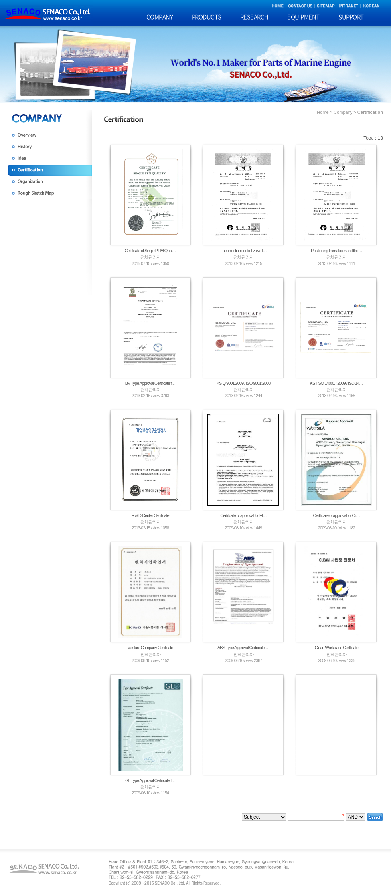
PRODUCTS (206, 16)
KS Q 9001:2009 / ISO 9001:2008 (244, 383)
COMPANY (159, 16)
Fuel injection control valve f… (243, 250)
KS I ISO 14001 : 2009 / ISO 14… (336, 383)
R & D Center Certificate (150, 515)
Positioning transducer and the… (336, 250)
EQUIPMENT (303, 16)
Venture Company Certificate (150, 647)
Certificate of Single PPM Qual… (150, 250)
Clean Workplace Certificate (336, 647)
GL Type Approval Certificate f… (150, 780)
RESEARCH (254, 16)
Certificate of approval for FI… (243, 515)
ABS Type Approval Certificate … (243, 647)
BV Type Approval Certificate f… (150, 383)
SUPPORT (351, 16)
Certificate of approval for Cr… (336, 515)
